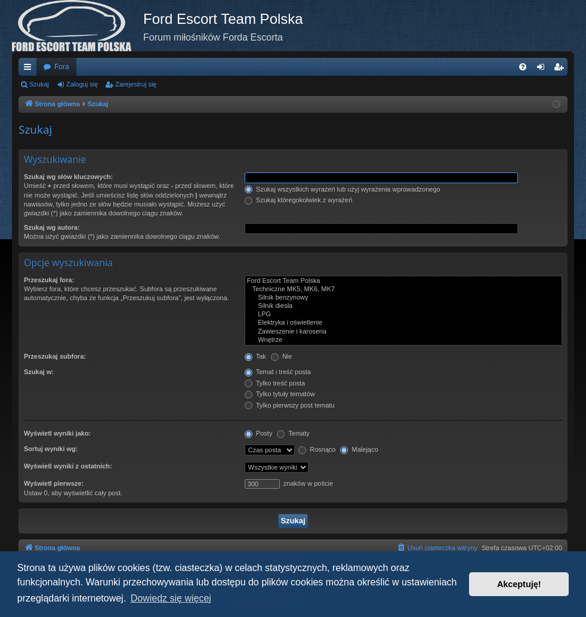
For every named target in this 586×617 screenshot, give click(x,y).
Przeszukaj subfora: (55, 356)
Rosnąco (316, 449)
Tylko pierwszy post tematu (290, 405)
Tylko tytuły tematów (280, 393)
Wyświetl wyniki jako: (57, 433)
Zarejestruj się (135, 84)
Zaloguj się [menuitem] (543, 69)
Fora (61, 67)
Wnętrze (403, 340)
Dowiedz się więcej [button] (171, 598)
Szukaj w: (39, 371)
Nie (281, 356)
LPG (403, 314)
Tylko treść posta (275, 383)
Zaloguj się (82, 84)
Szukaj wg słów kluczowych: (68, 176)
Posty (259, 433)
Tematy (293, 433)
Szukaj (39, 84)
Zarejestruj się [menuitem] (561, 69)
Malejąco (359, 449)
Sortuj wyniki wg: (51, 448)
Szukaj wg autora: (52, 227)
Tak (255, 356)
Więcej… (29, 69)
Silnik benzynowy (403, 298)
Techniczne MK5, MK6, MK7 (403, 289)
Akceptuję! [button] (519, 584)
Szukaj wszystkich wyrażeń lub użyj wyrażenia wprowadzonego (342, 189)
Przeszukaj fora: (49, 279)
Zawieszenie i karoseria (403, 332)
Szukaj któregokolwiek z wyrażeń (298, 199)
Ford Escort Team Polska (403, 281)
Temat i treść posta (278, 371)
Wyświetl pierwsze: (54, 483)
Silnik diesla (403, 306)
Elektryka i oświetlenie (403, 323)
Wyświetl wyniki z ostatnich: (68, 466)
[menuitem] (523, 67)
